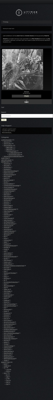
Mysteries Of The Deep (10, 273)
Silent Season (7, 325)
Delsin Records (8, 196)
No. (4, 280)
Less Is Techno (7, 253)
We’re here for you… (7, 132)
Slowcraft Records (8, 327)
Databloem (7, 192)
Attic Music (6, 165)
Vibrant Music (7, 349)
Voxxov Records (8, 351)
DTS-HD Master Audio (14, 154)
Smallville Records (9, 331)
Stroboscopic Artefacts (10, 338)
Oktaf (5, 287)
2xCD (7, 371)
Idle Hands (6, 234)
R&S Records (7, 309)
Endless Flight (7, 207)
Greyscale (6, 227)
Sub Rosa (6, 340)
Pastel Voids (7, 296)
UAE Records (7, 347)
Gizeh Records (8, 225)
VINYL (5, 373)
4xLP (7, 384)
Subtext (6, 342)
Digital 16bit (9, 147)
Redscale (6, 314)
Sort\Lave (26, 91)
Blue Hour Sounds (8, 180)
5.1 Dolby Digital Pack (14, 152)
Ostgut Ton (6, 289)
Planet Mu (5, 38)
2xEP (7, 376)
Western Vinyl (7, 355)
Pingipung (6, 300)
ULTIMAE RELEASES (6, 140)
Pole (5, 307)
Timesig (6, 344)
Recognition (7, 313)
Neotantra (6, 278)
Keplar (5, 242)
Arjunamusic (7, 163)
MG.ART (6, 258)
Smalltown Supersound (10, 329)
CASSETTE (6, 365)
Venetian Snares (29, 35)
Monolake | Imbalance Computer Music (14, 265)
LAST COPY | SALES (6, 160)
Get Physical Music (9, 222)
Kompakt (6, 247)
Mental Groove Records (10, 256)
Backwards (7, 169)
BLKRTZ (6, 178)
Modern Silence (8, 263)
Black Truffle (7, 176)
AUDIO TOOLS (4, 158)
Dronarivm (6, 203)
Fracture (6, 216)
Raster (5, 311)
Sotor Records (7, 334)
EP (6, 375)
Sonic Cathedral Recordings (11, 333)
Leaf (5, 251)
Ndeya (5, 276)
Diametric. (6, 202)
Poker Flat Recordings (10, 304)
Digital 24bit (9, 149)
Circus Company (8, 187)
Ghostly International (9, 223)
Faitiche (6, 212)
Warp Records (7, 353)
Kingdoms (6, 243)
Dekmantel (7, 194)
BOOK (5, 364)
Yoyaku (6, 360)
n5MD (5, 274)
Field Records (7, 214)
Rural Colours (7, 320)
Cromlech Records (9, 191)
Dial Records (7, 200)
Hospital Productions (9, 231)
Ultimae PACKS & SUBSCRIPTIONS (13, 156)
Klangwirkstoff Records (10, 245)
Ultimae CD (7, 141)
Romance (6, 316)
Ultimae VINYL (7, 143)
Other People (7, 291)
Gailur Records (8, 220)
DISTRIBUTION (5, 161)
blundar (6, 181)
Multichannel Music (11, 151)
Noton (5, 283)
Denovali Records (8, 198)
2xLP (7, 380)
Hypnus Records (8, 232)
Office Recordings (8, 285)
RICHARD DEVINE (26, 93)
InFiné (5, 238)
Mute (5, 271)
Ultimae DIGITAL (8, 145)
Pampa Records (8, 294)
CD (4, 367)
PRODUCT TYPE (5, 362)
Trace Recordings (8, 345)
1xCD (7, 369)
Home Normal (7, 229)
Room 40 (6, 318)
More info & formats (26, 96)
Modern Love (7, 262)
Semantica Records (9, 322)
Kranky (5, 249)
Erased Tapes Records (10, 209)
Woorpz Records (8, 356)
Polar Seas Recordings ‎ (10, 305)
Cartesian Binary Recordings (11, 185)
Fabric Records (8, 211)
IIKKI (5, 236)
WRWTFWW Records (9, 358)
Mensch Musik (7, 254)
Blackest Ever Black (9, 174)
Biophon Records (8, 172)
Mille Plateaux (7, 260)
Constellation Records (10, 189)
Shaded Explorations (9, 324)
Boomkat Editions (8, 183)
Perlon (5, 298)
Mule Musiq (7, 269)
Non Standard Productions (11, 282)
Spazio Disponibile (8, 336)
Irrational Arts (7, 240)
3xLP (7, 382)
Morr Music (6, 267)
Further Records (8, 218)
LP (6, 378)
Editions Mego (7, 205)
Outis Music (7, 293)
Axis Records (7, 167)
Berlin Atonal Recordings (10, 171)
